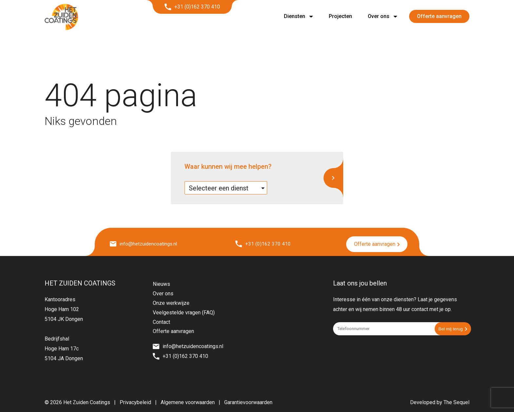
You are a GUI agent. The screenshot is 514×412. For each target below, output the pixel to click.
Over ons (378, 16)
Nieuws (161, 283)
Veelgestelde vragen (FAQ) (184, 312)
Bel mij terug (453, 328)
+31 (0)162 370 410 (192, 7)
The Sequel (456, 402)
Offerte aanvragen (439, 16)
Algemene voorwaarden (188, 402)
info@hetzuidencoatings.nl (145, 243)
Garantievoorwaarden (248, 402)
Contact (161, 321)
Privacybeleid (135, 402)
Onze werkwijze (171, 302)
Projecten (340, 16)
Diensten (294, 16)
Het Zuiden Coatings (86, 402)
